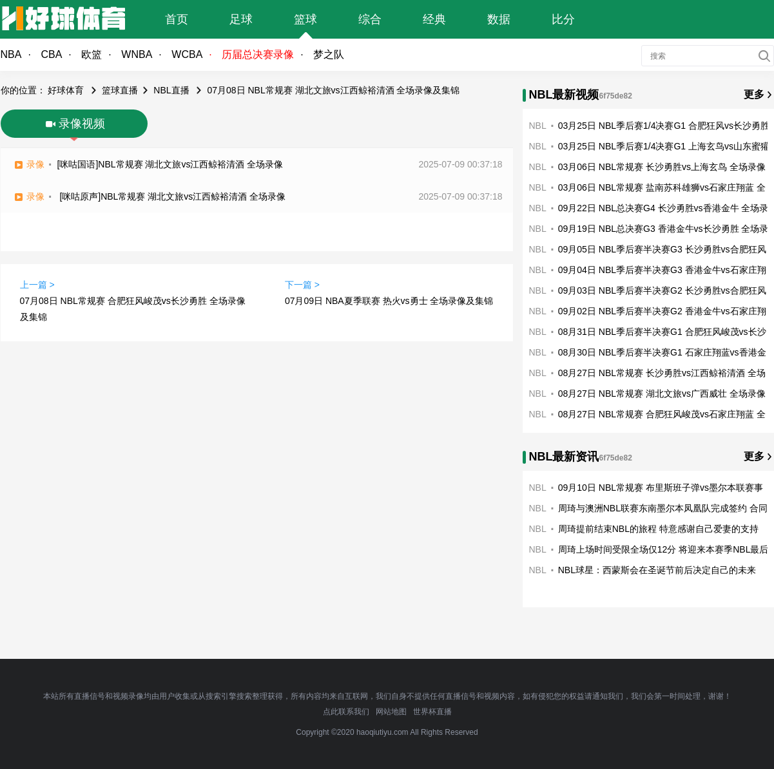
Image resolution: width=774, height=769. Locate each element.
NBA (11, 54)
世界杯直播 (432, 711)
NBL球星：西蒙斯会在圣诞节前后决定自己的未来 (657, 570)
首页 (176, 19)
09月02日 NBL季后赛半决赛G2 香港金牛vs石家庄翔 (662, 311)
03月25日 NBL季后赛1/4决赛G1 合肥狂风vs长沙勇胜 (663, 125)
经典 (434, 19)
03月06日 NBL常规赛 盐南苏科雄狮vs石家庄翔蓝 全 (662, 187)
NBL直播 (171, 90)
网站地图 (391, 711)
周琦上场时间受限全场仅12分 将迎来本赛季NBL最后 (663, 549)
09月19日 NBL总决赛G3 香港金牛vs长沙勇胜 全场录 (663, 228)
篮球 (305, 19)
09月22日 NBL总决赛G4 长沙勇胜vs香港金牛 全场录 (663, 208)
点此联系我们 (346, 711)
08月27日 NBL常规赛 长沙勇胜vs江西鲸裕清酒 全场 (662, 373)
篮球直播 (120, 90)
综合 (370, 19)
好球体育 (66, 90)
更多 (754, 94)
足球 (241, 19)
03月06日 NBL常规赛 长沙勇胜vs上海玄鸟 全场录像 (662, 167)
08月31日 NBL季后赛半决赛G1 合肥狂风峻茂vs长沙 (662, 332)
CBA (51, 54)
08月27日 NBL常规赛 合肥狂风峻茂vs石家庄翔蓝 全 (662, 414)
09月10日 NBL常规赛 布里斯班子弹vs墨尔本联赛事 (660, 487)
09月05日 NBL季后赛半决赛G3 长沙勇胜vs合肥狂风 (662, 249)
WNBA (136, 54)
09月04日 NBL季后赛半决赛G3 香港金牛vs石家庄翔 (662, 270)
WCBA (186, 54)
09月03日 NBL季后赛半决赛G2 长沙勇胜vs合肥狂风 (662, 290)
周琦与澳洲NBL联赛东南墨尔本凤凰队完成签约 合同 (663, 508)
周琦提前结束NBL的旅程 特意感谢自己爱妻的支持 (658, 529)
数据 (498, 19)
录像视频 (82, 123)
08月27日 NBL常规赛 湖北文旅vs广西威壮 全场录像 (662, 393)
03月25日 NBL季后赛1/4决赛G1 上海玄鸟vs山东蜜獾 (663, 146)
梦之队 (328, 54)
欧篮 (91, 54)
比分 (563, 19)
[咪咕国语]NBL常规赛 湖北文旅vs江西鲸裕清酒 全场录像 (170, 164)
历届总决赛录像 (258, 54)
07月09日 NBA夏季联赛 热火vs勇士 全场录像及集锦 (389, 301)
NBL (538, 125)
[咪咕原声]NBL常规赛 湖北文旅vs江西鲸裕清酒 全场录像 (172, 196)
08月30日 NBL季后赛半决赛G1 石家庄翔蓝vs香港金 (662, 352)
